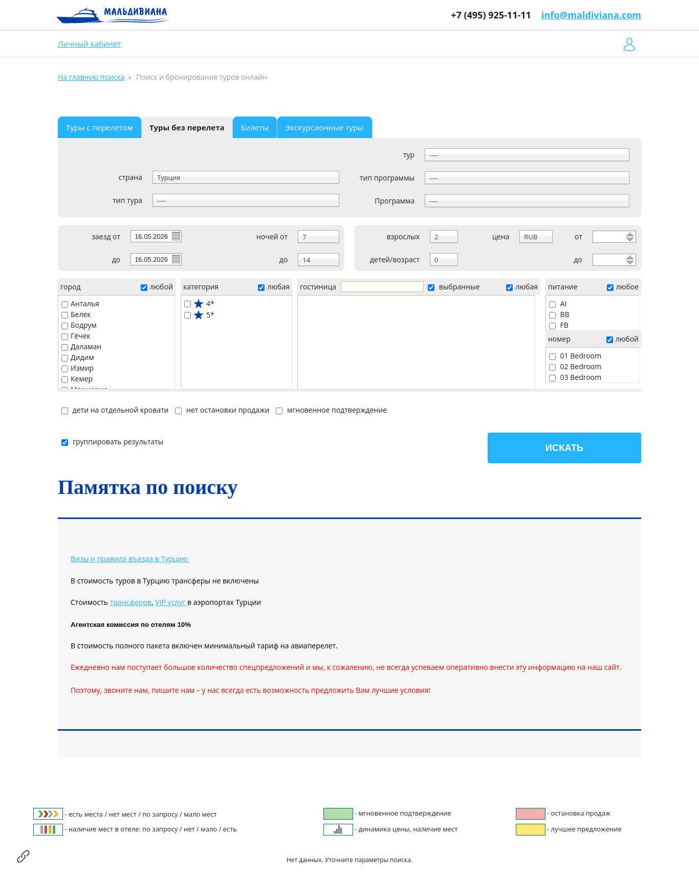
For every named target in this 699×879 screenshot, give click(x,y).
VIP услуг (171, 602)
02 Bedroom (575, 366)
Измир (77, 368)
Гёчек (76, 336)
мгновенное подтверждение (331, 410)
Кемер (77, 379)
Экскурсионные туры (325, 127)
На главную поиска (91, 77)
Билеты (255, 127)
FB (559, 325)
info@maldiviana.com (591, 15)
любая (273, 286)
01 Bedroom (575, 355)
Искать (564, 448)
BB (559, 314)
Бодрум (79, 325)
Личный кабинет (89, 43)
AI (557, 303)
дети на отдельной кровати (114, 410)
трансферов (130, 602)
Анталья (80, 303)
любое (623, 286)
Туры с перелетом (99, 127)
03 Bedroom (575, 377)
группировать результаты (112, 441)
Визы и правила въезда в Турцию (129, 559)
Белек (76, 314)
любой (157, 286)
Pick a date (175, 235)
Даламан (81, 346)
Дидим (77, 357)
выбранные (453, 286)
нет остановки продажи (222, 410)
